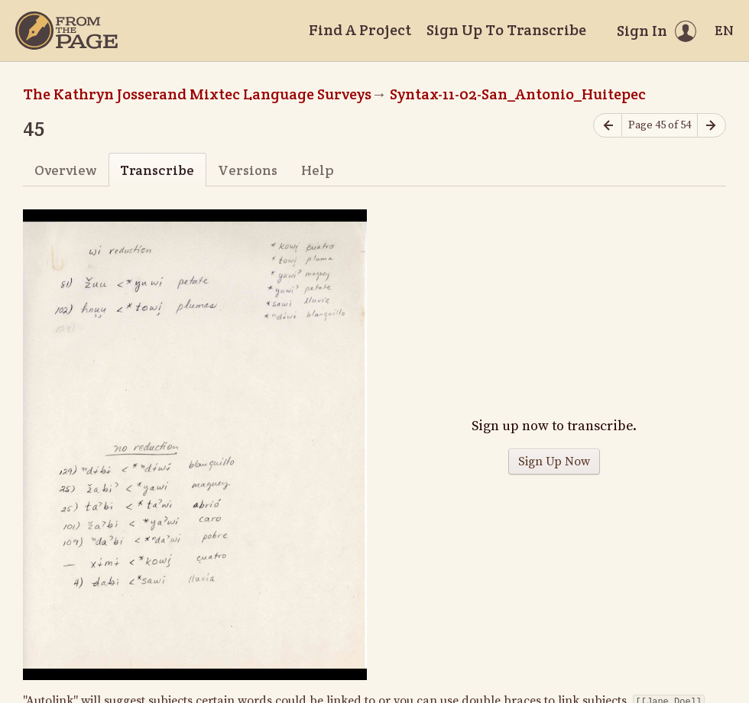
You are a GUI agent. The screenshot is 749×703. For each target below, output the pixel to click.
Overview (65, 170)
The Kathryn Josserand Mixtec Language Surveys (197, 94)
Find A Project (360, 30)
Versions (247, 170)
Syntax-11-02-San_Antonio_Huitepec (518, 94)
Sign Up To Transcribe (506, 30)
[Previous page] (607, 125)
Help (317, 170)
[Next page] (711, 125)
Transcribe (157, 170)
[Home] (66, 30)
